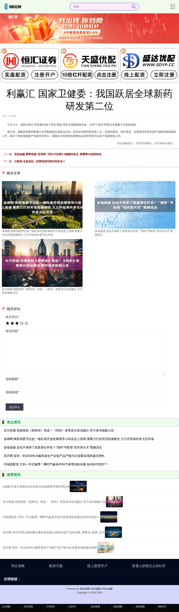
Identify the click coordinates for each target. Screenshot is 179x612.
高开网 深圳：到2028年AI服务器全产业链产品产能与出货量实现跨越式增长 (54, 455)
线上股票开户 (97, 566)
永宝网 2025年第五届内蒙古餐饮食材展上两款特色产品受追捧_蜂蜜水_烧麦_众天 (54, 532)
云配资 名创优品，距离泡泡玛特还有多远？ (39, 161)
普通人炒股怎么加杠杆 (149, 566)
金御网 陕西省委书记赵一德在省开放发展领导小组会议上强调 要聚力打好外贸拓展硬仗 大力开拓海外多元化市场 (79, 439)
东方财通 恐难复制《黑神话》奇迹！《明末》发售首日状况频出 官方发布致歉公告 (59, 430)
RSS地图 (95, 588)
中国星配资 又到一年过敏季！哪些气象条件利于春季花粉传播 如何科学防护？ (56, 464)
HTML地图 (106, 588)
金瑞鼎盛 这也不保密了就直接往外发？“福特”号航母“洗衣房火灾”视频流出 (53, 447)
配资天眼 (56, 566)
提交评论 (14, 407)
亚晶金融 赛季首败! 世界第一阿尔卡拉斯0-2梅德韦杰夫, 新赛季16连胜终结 (57, 154)
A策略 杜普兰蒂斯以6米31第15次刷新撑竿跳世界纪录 (36, 486)
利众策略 (18, 566)
